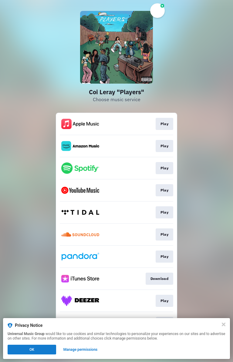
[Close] (223, 324)
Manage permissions (80, 349)
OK (31, 349)
